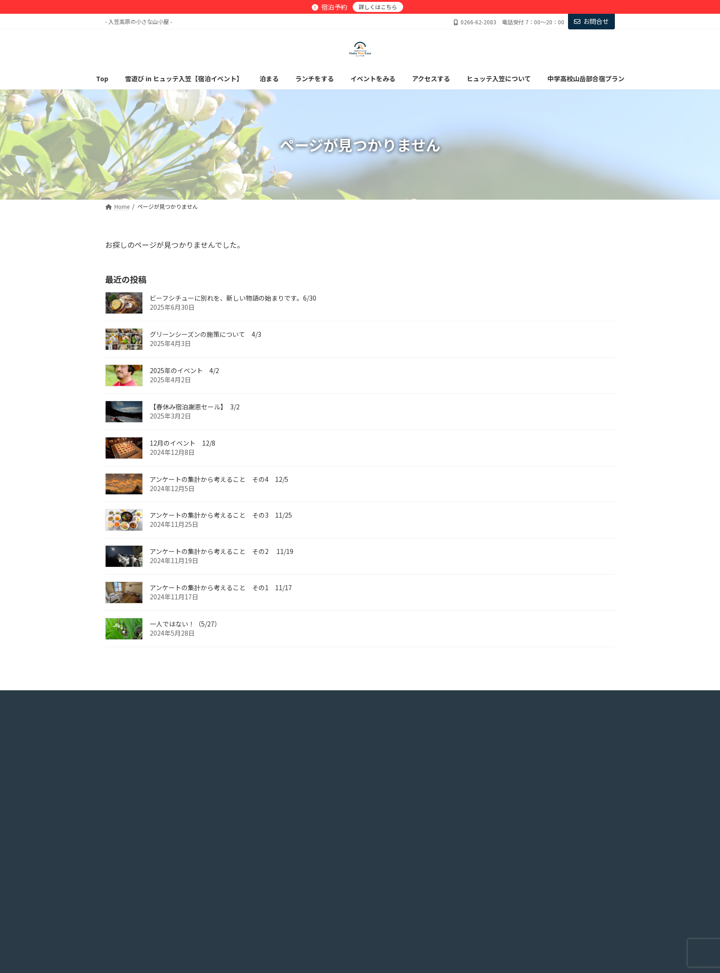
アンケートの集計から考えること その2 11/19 (221, 551)
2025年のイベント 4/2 (184, 370)
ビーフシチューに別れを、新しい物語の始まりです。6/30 (233, 297)
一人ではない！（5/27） (185, 623)
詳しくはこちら (378, 7)
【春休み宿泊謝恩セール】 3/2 (195, 406)
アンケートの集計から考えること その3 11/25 (221, 515)
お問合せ (591, 21)
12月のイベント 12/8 (182, 442)
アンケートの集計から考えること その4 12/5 (219, 478)
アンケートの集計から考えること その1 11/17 (221, 587)
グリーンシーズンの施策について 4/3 (205, 334)
